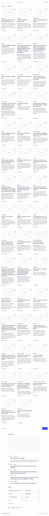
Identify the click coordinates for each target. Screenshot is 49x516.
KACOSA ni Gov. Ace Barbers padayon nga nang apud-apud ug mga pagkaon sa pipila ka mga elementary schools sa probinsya (40, 48)
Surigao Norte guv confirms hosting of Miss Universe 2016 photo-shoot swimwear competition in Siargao (24, 478)
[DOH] (35, 185)
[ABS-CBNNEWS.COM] (38, 240)
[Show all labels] (11, 503)
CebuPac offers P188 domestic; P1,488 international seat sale (22, 327)
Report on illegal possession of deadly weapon (8, 134)
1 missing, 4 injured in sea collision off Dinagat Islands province (40, 161)
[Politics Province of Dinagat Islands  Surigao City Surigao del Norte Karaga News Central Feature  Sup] (16, 490)
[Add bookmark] (14, 9)
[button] (12, 9)
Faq (21, 507)
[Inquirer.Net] (20, 75)
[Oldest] (45, 428)
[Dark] (44, 2)
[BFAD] (35, 215)
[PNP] (3, 43)
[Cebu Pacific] (4, 102)
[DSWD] (35, 324)
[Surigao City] (20, 102)
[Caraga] (3, 18)
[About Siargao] (33, 493)
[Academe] (33, 497)
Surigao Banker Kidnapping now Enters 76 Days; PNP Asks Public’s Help (40, 135)
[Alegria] (15, 470)
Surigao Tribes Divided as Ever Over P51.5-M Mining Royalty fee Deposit (7, 161)
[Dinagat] (19, 158)
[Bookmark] (47, 2)
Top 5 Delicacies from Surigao (17, 458)
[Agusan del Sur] (21, 353)
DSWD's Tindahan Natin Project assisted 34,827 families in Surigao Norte (7, 243)
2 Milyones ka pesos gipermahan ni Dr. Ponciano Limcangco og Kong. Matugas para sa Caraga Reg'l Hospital (8, 189)
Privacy (18, 507)
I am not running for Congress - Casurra (38, 356)
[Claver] (3, 158)
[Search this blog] (25, 2)
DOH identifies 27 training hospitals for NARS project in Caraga (40, 188)
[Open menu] (2, 2)
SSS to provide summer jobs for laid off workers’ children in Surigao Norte (40, 105)
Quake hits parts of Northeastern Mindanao (39, 242)
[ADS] (16, 500)
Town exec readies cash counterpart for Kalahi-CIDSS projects (40, 327)
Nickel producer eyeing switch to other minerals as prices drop (39, 78)
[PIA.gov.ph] (4, 215)
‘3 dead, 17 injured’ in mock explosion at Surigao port (23, 483)
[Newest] (3, 428)
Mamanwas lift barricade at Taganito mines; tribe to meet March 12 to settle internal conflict (8, 357)
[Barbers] (19, 18)
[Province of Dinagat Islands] (39, 382)
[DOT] (15, 476)
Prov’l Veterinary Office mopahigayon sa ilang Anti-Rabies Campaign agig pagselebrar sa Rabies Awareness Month (24, 271)
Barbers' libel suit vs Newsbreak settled (6, 300)
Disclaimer (13, 507)
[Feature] (15, 456)
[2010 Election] (33, 490)
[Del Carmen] (4, 267)
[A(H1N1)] (16, 493)
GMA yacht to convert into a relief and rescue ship (24, 356)
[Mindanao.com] (37, 131)
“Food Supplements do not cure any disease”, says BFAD (40, 217)
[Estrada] (35, 267)
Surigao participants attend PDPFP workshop (40, 384)
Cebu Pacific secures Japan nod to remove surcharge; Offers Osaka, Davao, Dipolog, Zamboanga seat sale (23, 386)
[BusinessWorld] (37, 75)
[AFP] (33, 500)
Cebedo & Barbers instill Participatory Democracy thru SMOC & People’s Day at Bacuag (24, 189)
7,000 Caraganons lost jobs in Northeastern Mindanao (8, 20)
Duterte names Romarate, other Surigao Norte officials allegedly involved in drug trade (23, 472)
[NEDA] (19, 215)
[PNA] (35, 158)
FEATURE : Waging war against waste (22, 20)
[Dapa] (3, 185)
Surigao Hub (7, 513)
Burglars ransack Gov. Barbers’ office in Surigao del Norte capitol (8, 412)
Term (9, 507)
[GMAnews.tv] (36, 18)
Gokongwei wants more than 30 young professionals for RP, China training (8, 385)
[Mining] (35, 102)
